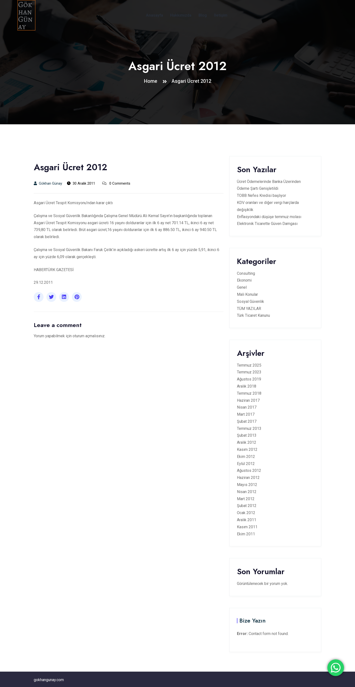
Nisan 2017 (246, 407)
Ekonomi (244, 280)
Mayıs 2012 (247, 484)
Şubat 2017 (246, 421)
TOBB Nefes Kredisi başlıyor (261, 195)
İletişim (220, 15)
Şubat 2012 (246, 505)
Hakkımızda (180, 15)
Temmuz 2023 (249, 372)
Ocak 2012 (246, 512)
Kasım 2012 (247, 449)
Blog (203, 15)
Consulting (246, 273)
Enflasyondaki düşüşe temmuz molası (269, 216)
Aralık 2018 (246, 386)
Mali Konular (247, 294)
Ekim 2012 (246, 456)
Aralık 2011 (246, 520)
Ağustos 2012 (249, 470)
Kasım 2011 (247, 527)
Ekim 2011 (246, 534)
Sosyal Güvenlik (250, 301)
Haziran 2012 (248, 477)
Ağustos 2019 (249, 379)
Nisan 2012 (246, 491)
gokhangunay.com (49, 679)
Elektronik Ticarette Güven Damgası (267, 223)
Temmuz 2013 (249, 428)
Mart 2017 (246, 414)
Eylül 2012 (246, 463)
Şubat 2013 (246, 435)
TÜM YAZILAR (249, 308)
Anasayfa (154, 15)
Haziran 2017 (248, 400)
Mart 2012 (246, 499)
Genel (242, 287)
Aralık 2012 (246, 442)
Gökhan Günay (48, 183)
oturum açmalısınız (89, 336)
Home (152, 81)
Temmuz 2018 (249, 393)
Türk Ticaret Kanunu (253, 315)
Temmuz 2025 (249, 365)
